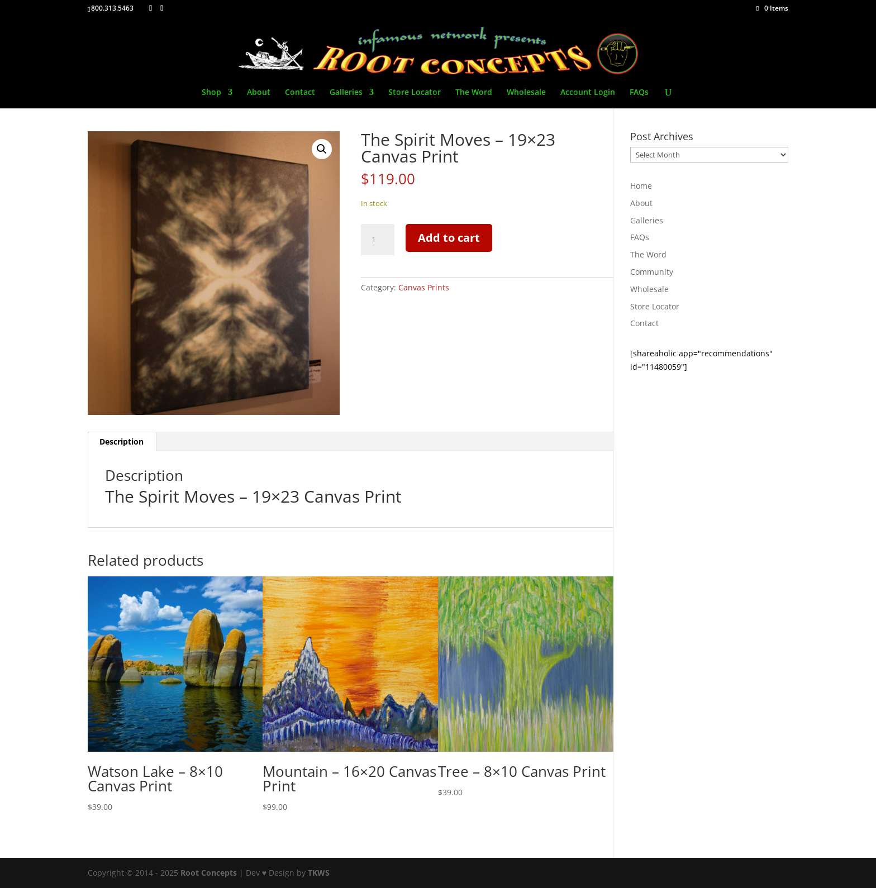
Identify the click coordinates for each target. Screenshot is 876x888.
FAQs (639, 92)
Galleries (346, 92)
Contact (300, 92)
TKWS (319, 872)
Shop (211, 92)
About (258, 92)
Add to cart (449, 237)
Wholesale (526, 92)
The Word (473, 92)
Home (641, 185)
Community (651, 271)
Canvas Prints (423, 287)
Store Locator (414, 92)
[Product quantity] (377, 239)
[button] (322, 149)
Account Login (587, 92)
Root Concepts (208, 872)
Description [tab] (121, 441)
